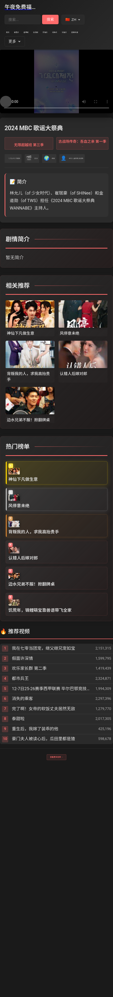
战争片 (14, 47)
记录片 (34, 47)
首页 (12, 35)
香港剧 (51, 35)
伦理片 (92, 35)
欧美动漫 (57, 47)
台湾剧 (71, 35)
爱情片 (31, 35)
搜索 (50, 19)
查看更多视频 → (56, 954)
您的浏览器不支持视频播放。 (56, 99)
